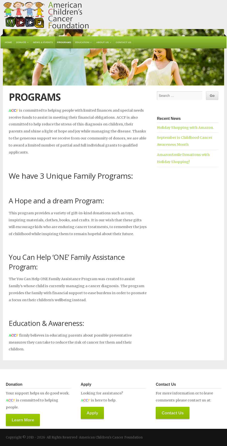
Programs (64, 42)
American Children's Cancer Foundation (46, 14)
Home (8, 42)
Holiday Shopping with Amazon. (185, 127)
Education (82, 42)
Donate (21, 42)
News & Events (43, 42)
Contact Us (123, 42)
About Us (102, 42)
